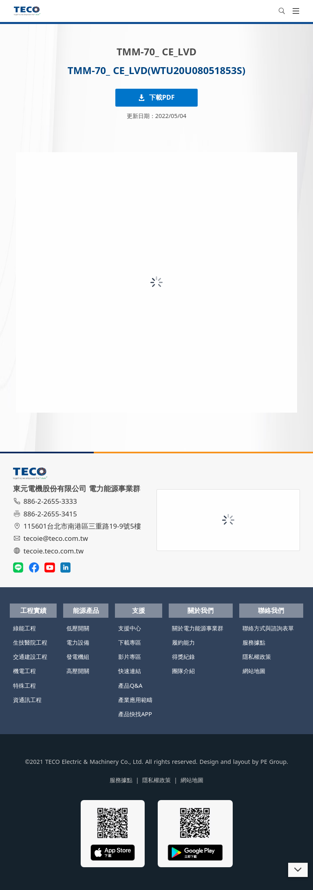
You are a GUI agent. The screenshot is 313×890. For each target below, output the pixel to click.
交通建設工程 (30, 656)
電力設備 (77, 642)
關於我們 (200, 610)
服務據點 (253, 642)
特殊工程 (24, 685)
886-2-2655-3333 (46, 501)
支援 (138, 610)
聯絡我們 (271, 610)
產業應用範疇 (135, 700)
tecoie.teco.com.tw (49, 550)
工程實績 (33, 610)
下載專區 (129, 642)
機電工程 (24, 671)
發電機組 (77, 656)
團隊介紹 (183, 671)
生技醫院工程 (30, 642)
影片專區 (129, 656)
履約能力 (183, 642)
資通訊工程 (27, 700)
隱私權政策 (256, 656)
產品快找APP (135, 714)
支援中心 (129, 628)
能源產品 (86, 610)
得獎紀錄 (183, 656)
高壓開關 (77, 671)
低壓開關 (77, 628)
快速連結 (129, 671)
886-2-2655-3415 (46, 513)
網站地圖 (253, 671)
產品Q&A (130, 685)
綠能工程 (24, 628)
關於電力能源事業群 (197, 628)
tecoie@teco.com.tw (51, 538)
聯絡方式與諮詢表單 (268, 628)
